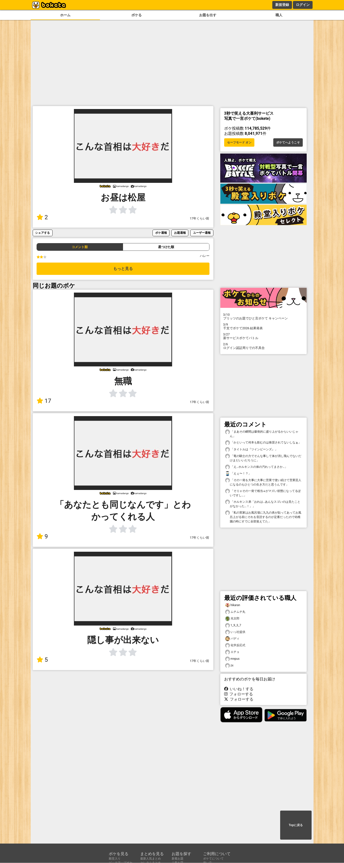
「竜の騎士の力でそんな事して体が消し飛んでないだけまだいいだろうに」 (263, 458)
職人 (278, 15)
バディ (232, 638)
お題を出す (207, 15)
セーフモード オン (239, 142)
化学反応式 (235, 645)
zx (229, 665)
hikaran (232, 605)
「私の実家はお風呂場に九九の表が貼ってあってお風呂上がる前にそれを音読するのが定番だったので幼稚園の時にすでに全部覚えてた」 (263, 516)
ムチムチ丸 (235, 612)
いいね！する (239, 689)
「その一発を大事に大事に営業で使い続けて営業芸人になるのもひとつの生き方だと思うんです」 (263, 482)
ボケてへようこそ (288, 142)
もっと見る (123, 269)
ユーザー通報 (202, 232)
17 (44, 400)
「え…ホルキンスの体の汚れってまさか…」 (256, 467)
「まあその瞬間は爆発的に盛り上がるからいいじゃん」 (261, 433)
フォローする (238, 694)
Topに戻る (296, 825)
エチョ (232, 652)
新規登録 (282, 5)
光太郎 (232, 618)
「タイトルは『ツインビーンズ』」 (251, 449)
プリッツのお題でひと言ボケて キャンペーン (263, 316)
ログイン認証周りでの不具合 (263, 346)
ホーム (65, 15)
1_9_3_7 (233, 625)
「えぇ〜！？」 (238, 473)
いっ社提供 (235, 632)
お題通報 (180, 232)
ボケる (136, 15)
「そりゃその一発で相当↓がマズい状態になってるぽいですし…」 (263, 493)
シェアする (42, 232)
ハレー (204, 256)
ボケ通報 (161, 232)
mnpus (232, 659)
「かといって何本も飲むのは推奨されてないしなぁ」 (263, 442)
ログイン (303, 5)
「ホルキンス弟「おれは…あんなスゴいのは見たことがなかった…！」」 (262, 504)
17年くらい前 (199, 218)
